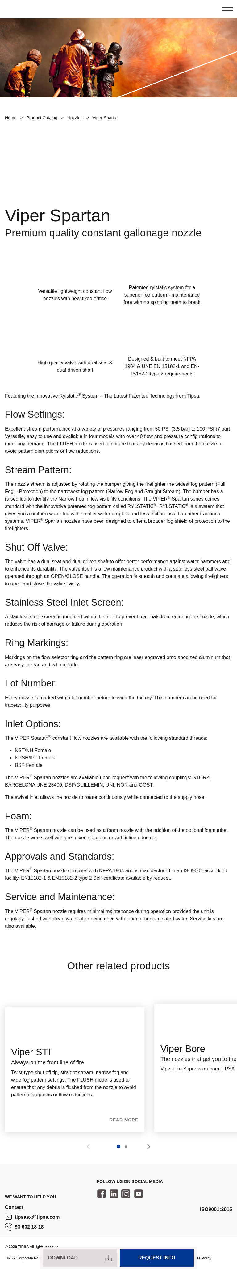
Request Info (156, 1257)
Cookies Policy (199, 1258)
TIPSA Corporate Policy (24, 1258)
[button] (148, 1146)
